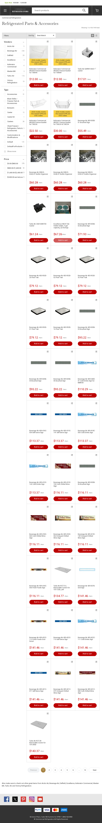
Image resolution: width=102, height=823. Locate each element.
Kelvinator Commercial (11, 65)
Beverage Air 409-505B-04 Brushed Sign (38, 380)
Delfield (10, 55)
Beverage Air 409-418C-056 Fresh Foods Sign (38, 587)
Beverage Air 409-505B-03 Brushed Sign (86, 328)
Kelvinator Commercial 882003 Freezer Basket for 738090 (37, 71)
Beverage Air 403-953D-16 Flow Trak (62, 328)
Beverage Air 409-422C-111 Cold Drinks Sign (86, 638)
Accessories (12, 94)
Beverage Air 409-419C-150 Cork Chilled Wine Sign (62, 484)
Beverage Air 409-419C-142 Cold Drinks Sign (38, 483)
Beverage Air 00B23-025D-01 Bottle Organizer (87, 173)
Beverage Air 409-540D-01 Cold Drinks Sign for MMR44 (86, 381)
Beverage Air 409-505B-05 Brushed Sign (62, 380)
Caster (9, 112)
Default (10, 142)
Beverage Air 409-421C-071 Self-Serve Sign (38, 690)
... (79, 770)
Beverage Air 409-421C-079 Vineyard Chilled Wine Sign (62, 691)
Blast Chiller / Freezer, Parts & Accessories (13, 101)
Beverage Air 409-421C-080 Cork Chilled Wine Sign (86, 691)
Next (94, 770)
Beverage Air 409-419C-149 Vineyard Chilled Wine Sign (86, 536)
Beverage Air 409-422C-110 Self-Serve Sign (62, 638)
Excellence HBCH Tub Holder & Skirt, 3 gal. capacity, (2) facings (61, 226)
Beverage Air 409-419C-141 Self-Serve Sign (62, 431)
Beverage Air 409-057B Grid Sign (86, 587)
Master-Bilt (11, 71)
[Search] (60, 10)
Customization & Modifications (13, 136)
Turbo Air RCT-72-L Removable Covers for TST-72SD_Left (62, 588)
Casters (10, 121)
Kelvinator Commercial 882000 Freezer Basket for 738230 (37, 122)
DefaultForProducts (14, 146)
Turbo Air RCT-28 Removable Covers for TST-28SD (37, 743)
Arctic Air (10, 46)
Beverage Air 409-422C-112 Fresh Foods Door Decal (38, 639)
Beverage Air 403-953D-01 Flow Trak (38, 328)
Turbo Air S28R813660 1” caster (87, 70)
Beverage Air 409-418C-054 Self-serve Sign (38, 431)
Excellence (11, 60)
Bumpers (10, 108)
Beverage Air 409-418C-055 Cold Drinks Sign (86, 431)
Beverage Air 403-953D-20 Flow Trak (38, 276)
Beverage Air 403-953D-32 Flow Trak (86, 276)
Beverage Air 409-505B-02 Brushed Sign (86, 225)
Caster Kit (11, 117)
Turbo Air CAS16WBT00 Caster (37, 225)
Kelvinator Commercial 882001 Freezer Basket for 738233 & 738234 (62, 122)
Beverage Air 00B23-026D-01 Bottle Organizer (38, 173)
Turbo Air (10, 76)
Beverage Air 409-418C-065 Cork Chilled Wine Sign (38, 536)
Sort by (31, 35)
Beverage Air (12, 51)
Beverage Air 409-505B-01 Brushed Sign (86, 121)
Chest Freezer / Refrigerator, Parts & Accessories (15, 128)
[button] (15, 2)
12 (85, 770)
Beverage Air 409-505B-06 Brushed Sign (86, 483)
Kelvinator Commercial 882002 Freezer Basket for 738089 (62, 71)
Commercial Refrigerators (11, 18)
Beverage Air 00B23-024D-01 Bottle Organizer (63, 173)
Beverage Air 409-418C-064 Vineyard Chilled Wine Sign (62, 536)
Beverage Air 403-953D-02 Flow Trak (62, 276)
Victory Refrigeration (12, 81)
